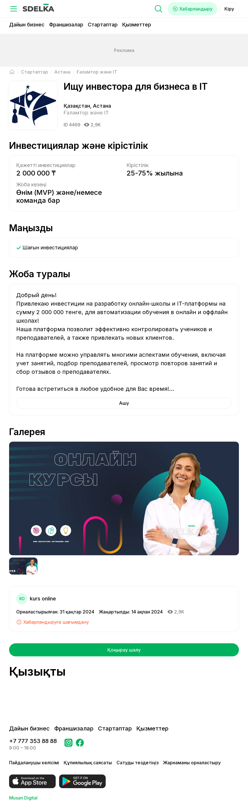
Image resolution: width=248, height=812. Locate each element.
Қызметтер (136, 25)
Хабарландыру (192, 9)
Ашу (124, 403)
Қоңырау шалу (124, 650)
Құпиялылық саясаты (88, 762)
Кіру (229, 9)
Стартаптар (103, 25)
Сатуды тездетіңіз (137, 762)
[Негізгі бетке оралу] (12, 72)
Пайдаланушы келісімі (34, 762)
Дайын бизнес (27, 25)
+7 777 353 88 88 (33, 741)
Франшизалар (66, 25)
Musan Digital (23, 798)
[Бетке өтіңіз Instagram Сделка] (68, 744)
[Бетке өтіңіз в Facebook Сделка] (79, 744)
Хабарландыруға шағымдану (52, 622)
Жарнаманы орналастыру (192, 762)
